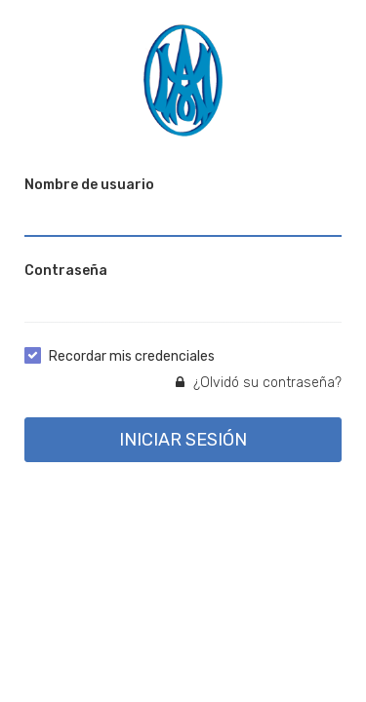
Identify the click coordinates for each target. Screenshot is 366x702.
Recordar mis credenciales (132, 356)
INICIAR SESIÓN (183, 439)
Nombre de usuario (89, 184)
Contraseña (65, 270)
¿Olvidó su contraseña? (259, 382)
